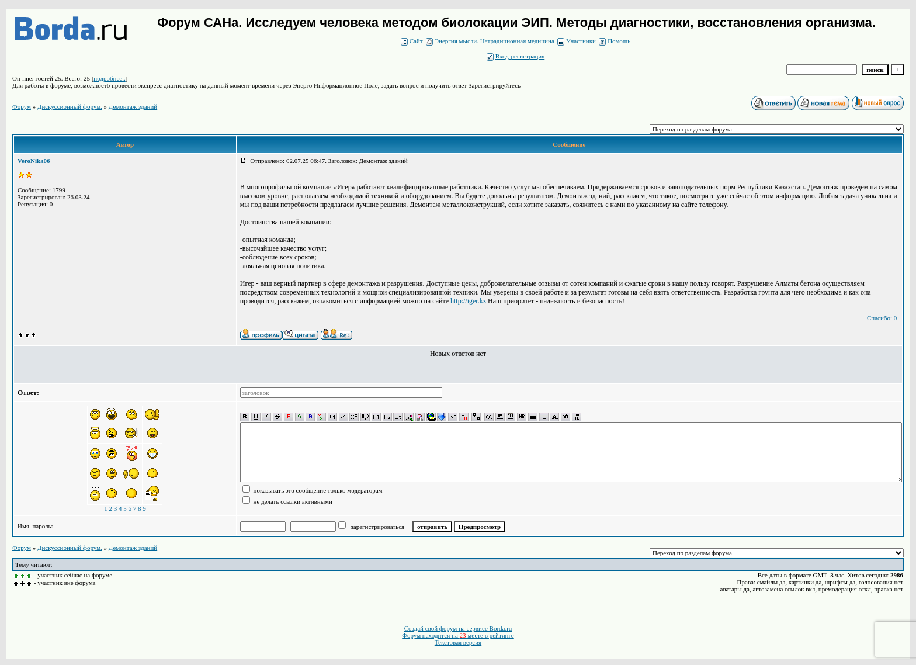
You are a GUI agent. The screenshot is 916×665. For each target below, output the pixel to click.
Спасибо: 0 (882, 317)
